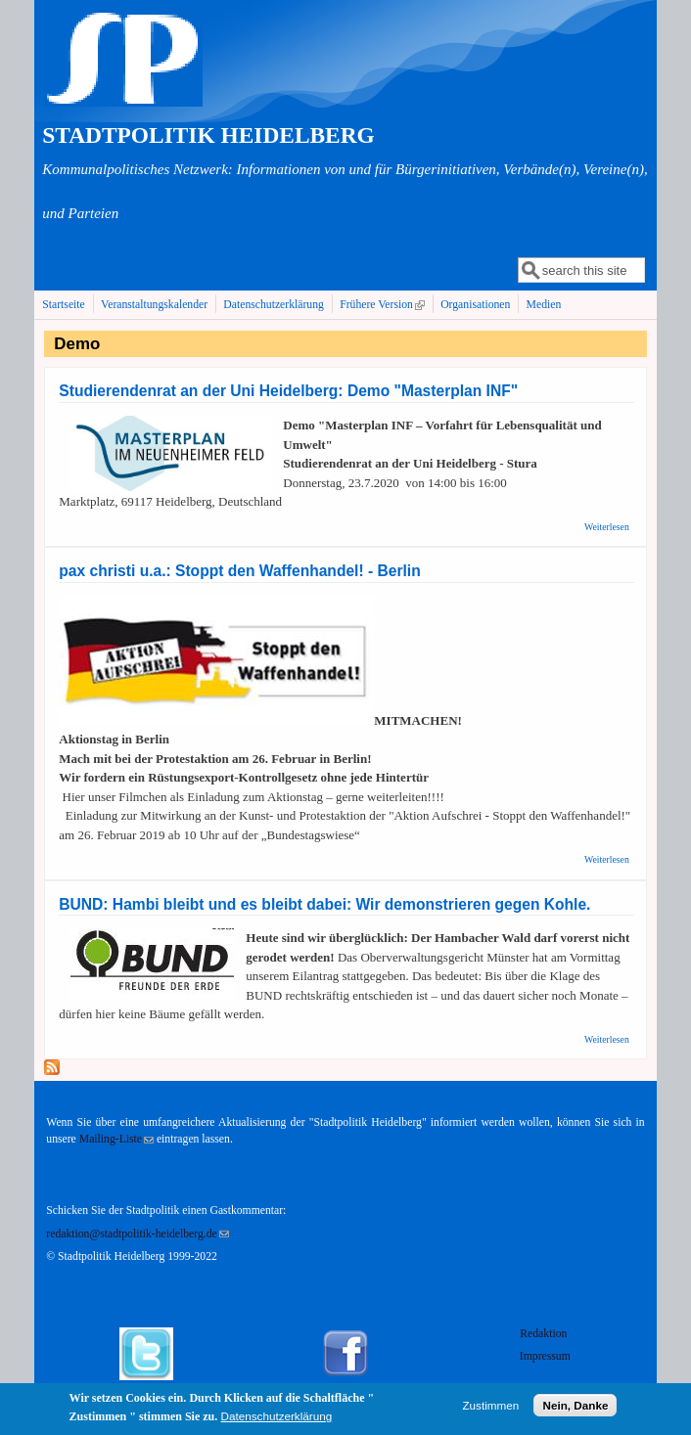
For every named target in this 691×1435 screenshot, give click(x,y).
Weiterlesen (606, 526)
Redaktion (545, 1333)
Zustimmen (490, 1408)
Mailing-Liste (116, 1139)
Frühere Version (384, 304)
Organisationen (475, 304)
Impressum (545, 1356)
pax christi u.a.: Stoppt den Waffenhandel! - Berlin (239, 570)
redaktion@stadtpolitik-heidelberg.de (137, 1234)
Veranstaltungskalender (154, 304)
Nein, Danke (575, 1408)
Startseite (63, 304)
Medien (544, 304)
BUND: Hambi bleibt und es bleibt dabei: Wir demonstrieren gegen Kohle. (324, 904)
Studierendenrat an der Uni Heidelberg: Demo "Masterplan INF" (288, 390)
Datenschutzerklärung (273, 304)
